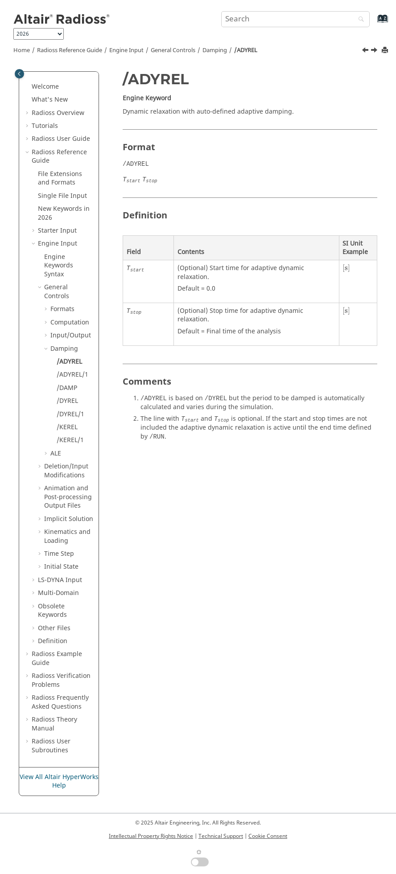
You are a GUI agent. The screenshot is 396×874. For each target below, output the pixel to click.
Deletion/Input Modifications (66, 471)
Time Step (59, 553)
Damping (214, 50)
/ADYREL (245, 50)
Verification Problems (61, 680)
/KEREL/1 (70, 440)
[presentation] (346, 268)
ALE (55, 453)
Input (60, 580)
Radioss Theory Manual (54, 724)
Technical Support (220, 836)
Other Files (54, 628)
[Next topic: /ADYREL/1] (375, 51)
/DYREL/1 (70, 414)
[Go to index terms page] (373, 23)
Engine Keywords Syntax (58, 265)
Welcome (45, 86)
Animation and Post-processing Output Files (68, 497)
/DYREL (67, 401)
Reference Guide (69, 50)
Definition (52, 641)
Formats (62, 309)
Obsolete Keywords (52, 611)
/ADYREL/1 (72, 374)
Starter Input (57, 230)
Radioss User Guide (61, 139)
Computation (69, 322)
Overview (58, 113)
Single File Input (62, 196)
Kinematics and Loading (67, 536)
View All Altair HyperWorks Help (59, 781)
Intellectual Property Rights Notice (151, 836)
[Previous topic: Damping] (366, 51)
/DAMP (67, 388)
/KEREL (67, 427)
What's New (50, 99)
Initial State (61, 566)
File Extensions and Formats (60, 178)
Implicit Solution (68, 519)
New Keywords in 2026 (64, 213)
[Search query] (295, 19)
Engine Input (126, 50)
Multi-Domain (58, 593)
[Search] (358, 20)
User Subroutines (51, 746)
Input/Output (70, 335)
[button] (28, 86)
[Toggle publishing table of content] (19, 73)
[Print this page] (385, 51)
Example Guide (57, 658)
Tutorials (45, 126)
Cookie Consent (267, 836)
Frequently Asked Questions (60, 702)
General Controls (173, 50)
